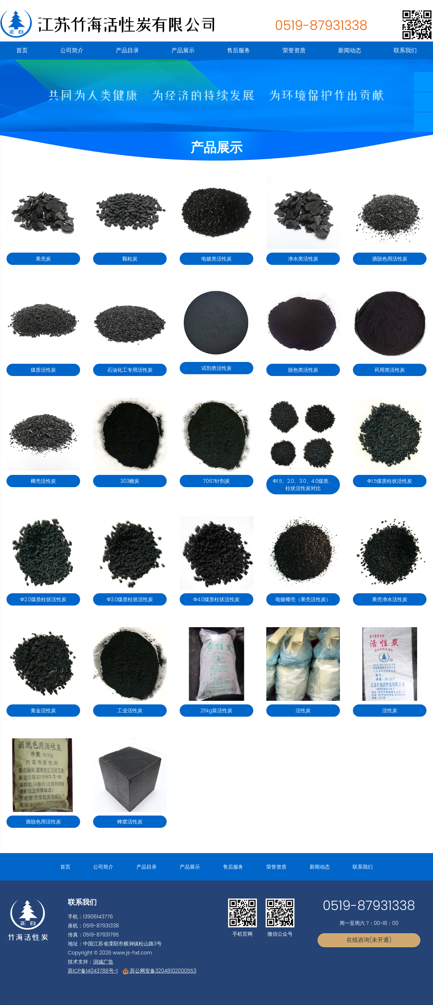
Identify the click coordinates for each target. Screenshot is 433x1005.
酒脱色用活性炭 (389, 258)
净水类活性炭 (303, 258)
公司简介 (71, 50)
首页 (22, 50)
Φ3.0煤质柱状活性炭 (130, 599)
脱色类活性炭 (303, 369)
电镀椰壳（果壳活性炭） (303, 599)
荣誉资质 (294, 50)
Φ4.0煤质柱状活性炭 (216, 599)
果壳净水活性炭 (389, 599)
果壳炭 (43, 258)
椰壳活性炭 (43, 481)
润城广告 (103, 961)
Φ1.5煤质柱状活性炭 (389, 481)
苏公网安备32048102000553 (159, 970)
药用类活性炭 (390, 369)
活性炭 (303, 710)
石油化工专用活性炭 (130, 369)
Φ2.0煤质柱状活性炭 (43, 599)
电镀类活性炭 (216, 258)
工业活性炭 (130, 710)
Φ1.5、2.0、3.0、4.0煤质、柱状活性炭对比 (303, 484)
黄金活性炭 (43, 710)
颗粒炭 (129, 258)
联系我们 (405, 50)
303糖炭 (129, 481)
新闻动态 (349, 50)
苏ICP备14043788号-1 (93, 970)
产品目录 (127, 50)
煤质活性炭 (43, 369)
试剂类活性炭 (216, 368)
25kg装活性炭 (217, 710)
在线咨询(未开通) (369, 940)
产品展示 (182, 50)
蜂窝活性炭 (130, 821)
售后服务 (238, 50)
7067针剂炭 (216, 481)
